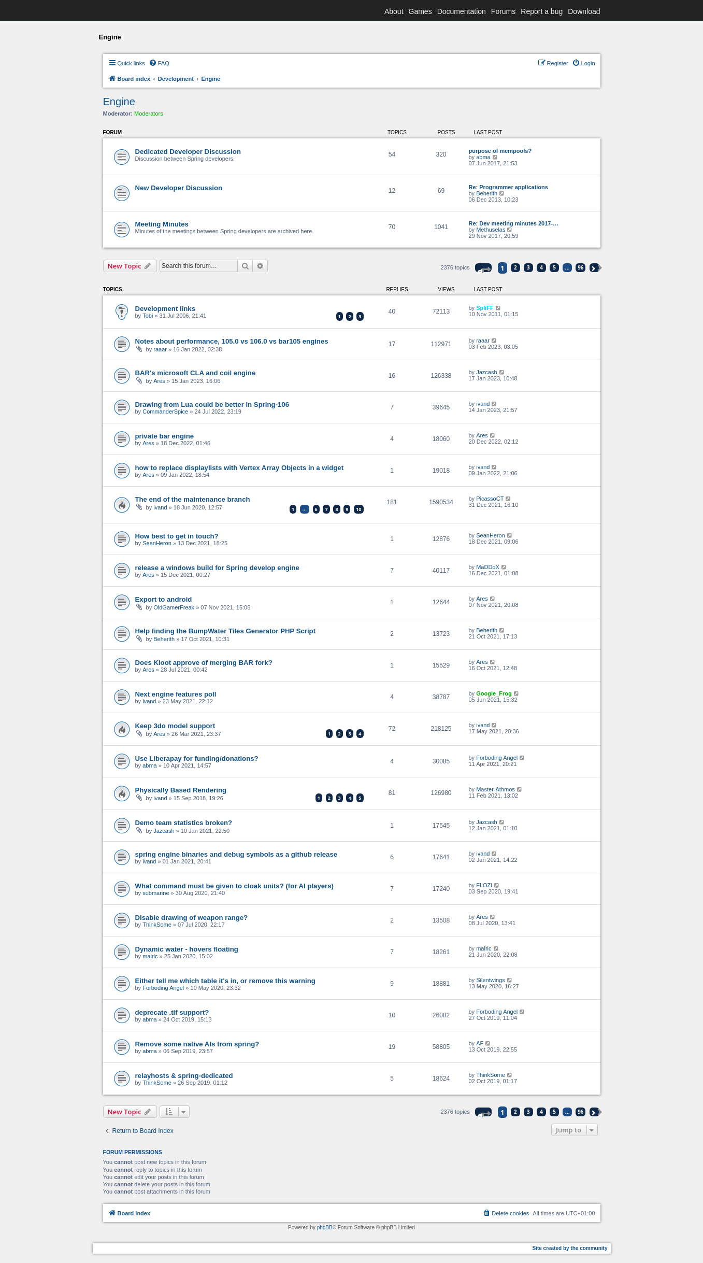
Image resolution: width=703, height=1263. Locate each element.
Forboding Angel (497, 758)
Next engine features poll (176, 694)
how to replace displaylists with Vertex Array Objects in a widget (239, 468)
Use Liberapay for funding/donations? (197, 758)
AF (479, 1043)
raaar (160, 349)
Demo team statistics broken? (184, 823)
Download (584, 11)
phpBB (325, 1227)
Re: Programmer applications (508, 187)
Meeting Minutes (162, 224)
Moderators (148, 113)
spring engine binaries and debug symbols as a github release (236, 854)
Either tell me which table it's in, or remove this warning (225, 981)
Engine (119, 101)
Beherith (486, 193)
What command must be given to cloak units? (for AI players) (234, 886)
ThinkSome (156, 924)
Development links (165, 309)
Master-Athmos (495, 789)
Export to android (163, 599)
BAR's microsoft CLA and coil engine (195, 373)
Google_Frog (493, 693)
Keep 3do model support (175, 726)
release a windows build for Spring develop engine (217, 568)
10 (358, 509)
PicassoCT (490, 498)
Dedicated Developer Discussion (188, 151)
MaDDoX (487, 567)
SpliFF (485, 308)
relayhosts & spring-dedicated (184, 1076)
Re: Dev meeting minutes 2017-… (514, 223)
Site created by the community (569, 1248)
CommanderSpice (165, 411)
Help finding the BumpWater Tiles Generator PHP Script (225, 631)
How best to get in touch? (177, 536)
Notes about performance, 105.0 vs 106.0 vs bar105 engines (231, 341)
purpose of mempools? (500, 151)
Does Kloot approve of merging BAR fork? (203, 662)
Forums (503, 11)
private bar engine (164, 436)
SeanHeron (156, 543)
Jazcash (486, 372)
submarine (155, 893)
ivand (483, 404)
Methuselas (490, 229)
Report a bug (542, 11)
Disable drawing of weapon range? (191, 917)
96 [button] (580, 267)
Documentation (461, 11)
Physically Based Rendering (181, 790)
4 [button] (541, 267)
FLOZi (484, 885)
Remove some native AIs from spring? (197, 1044)
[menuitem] (159, 63)
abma (483, 157)
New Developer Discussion (179, 188)
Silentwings (490, 980)
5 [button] (554, 267)
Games (420, 11)
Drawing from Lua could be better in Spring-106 (212, 404)
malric (149, 956)
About (394, 11)
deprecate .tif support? (172, 1012)
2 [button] (515, 267)
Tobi (147, 316)
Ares (159, 381)
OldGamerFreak (173, 607)
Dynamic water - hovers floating (186, 949)
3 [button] (528, 267)
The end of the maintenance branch (192, 499)
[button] (483, 267)
